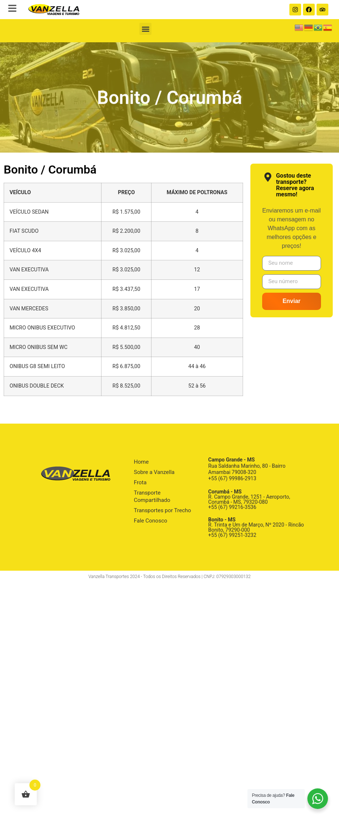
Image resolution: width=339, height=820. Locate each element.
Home (141, 462)
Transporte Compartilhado (152, 496)
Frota (140, 482)
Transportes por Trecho (162, 510)
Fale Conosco (150, 520)
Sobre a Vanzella (154, 472)
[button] (145, 29)
